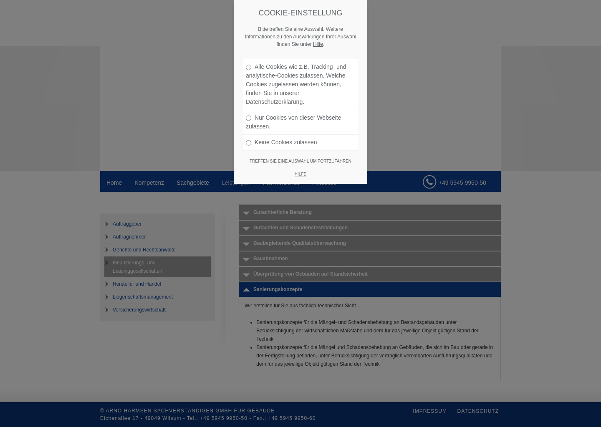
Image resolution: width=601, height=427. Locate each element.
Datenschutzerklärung (274, 101)
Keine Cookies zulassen (281, 142)
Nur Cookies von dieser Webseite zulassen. (293, 122)
